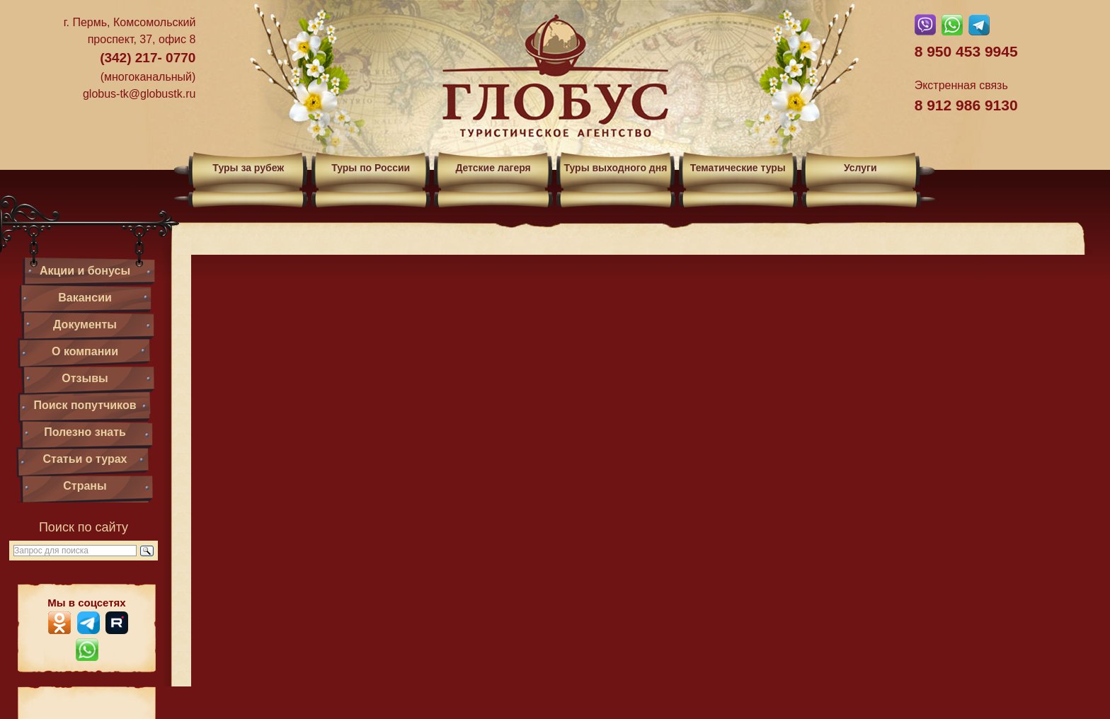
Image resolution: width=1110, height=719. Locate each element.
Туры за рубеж (248, 167)
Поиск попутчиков (84, 405)
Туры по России (370, 167)
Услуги (860, 167)
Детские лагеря (492, 167)
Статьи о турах (85, 459)
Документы (85, 324)
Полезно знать (85, 432)
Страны (84, 486)
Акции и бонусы (85, 271)
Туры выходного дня (615, 167)
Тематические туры (738, 167)
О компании (85, 351)
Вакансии (85, 298)
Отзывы (85, 378)
